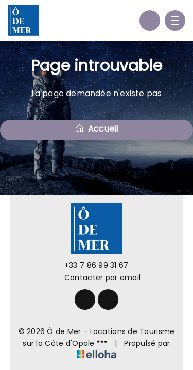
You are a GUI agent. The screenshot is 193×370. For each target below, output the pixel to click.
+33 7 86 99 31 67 (90, 265)
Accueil (96, 129)
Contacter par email (96, 277)
